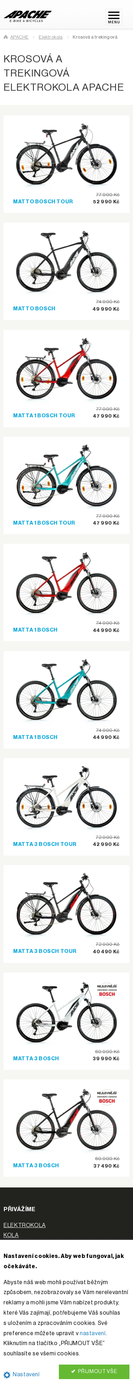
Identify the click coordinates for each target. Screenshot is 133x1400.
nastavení (93, 1333)
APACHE (19, 37)
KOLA (11, 1235)
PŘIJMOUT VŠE (94, 1371)
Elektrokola (51, 37)
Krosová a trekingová (95, 37)
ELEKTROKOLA (25, 1225)
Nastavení (22, 1374)
